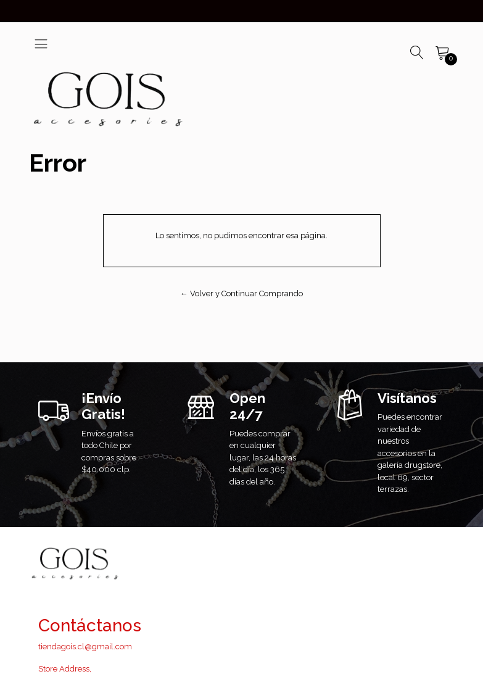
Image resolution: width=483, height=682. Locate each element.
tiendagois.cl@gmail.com (85, 646)
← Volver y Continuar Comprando (241, 293)
